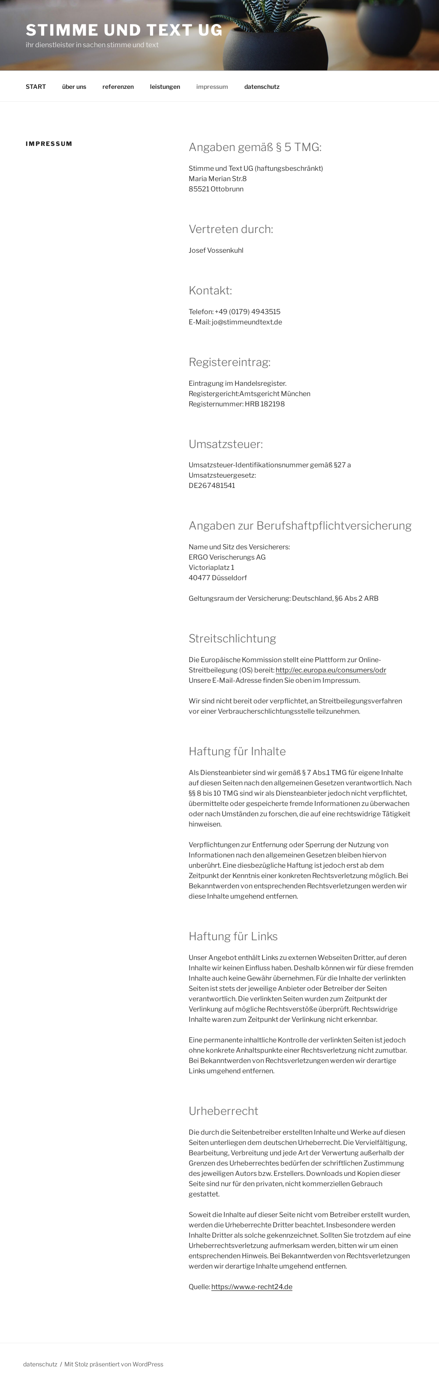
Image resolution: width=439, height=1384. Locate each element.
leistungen (165, 86)
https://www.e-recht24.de (251, 1287)
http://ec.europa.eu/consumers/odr (331, 670)
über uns (74, 86)
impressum (212, 86)
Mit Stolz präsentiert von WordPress (113, 1364)
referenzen (118, 86)
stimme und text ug (124, 30)
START (36, 86)
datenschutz (262, 86)
